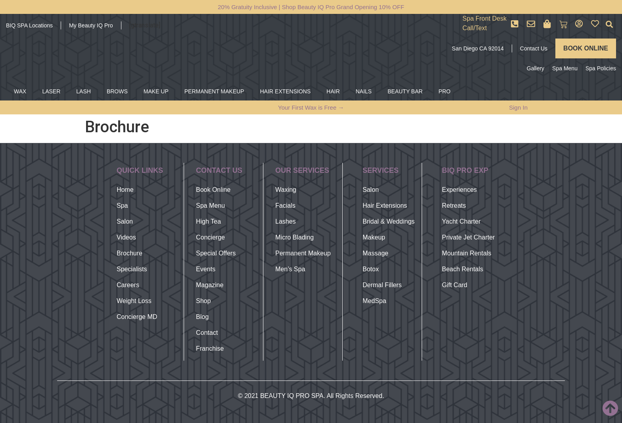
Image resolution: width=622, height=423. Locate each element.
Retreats (454, 205)
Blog (202, 316)
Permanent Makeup (303, 253)
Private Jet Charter (468, 237)
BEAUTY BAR (405, 91)
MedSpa (374, 300)
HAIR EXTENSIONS (285, 91)
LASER (51, 91)
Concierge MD (137, 316)
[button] (609, 24)
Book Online (213, 189)
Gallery (535, 68)
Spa (122, 205)
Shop (203, 300)
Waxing (285, 189)
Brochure (129, 253)
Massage (375, 253)
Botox (371, 269)
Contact (207, 332)
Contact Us (533, 48)
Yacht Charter (461, 221)
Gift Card (454, 285)
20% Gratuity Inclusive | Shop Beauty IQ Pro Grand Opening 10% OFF (311, 7)
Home (125, 189)
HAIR (333, 91)
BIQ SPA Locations (29, 25)
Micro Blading (294, 237)
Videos (126, 237)
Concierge (210, 237)
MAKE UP (156, 91)
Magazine (209, 285)
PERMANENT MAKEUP (214, 91)
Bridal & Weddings (389, 221)
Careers (128, 285)
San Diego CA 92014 (478, 48)
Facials (285, 205)
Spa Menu (565, 68)
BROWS (117, 91)
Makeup (374, 237)
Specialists (132, 269)
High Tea (208, 221)
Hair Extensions (385, 205)
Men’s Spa (290, 269)
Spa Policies (601, 68)
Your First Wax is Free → (311, 107)
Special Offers (216, 253)
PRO (444, 91)
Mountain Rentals (466, 253)
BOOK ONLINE (585, 48)
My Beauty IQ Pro (91, 25)
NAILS (364, 91)
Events (205, 269)
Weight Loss (134, 300)
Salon (125, 221)
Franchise (210, 348)
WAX (20, 91)
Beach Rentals (462, 269)
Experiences (459, 189)
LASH (83, 91)
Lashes (285, 221)
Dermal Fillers (382, 285)
